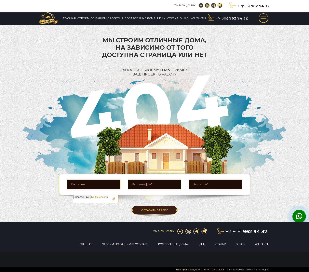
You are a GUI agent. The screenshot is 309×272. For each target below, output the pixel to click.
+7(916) (254, 6)
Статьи (172, 18)
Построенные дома (140, 18)
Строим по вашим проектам (100, 18)
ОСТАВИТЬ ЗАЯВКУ (154, 210)
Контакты (198, 18)
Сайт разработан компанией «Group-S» (248, 269)
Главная (69, 18)
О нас (184, 18)
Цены (161, 18)
